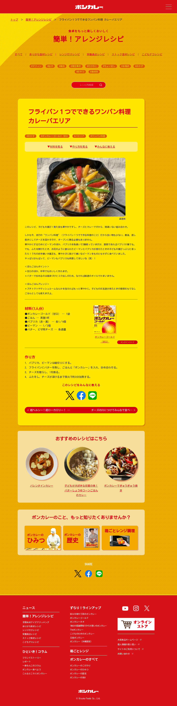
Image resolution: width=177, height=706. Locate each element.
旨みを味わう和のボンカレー (83, 614)
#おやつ (80, 72)
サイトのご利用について (129, 649)
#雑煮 (62, 66)
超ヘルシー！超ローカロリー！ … (48, 410)
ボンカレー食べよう (31, 669)
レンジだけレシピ (69, 54)
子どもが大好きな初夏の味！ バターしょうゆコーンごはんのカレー (81, 490)
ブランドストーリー (31, 658)
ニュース (28, 607)
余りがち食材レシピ (41, 54)
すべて (18, 54)
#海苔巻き (76, 66)
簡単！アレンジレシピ (39, 19)
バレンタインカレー (41, 485)
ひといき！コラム (34, 651)
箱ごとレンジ (79, 651)
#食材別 (94, 72)
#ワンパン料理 (98, 136)
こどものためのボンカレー (82, 634)
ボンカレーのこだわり (80, 665)
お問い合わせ (124, 654)
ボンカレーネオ (77, 622)
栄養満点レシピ (96, 54)
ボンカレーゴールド (79, 618)
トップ (14, 19)
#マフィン (36, 66)
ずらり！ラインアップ (85, 607)
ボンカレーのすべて (84, 659)
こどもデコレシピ (152, 54)
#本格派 (125, 66)
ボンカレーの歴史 (78, 673)
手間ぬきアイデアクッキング (35, 622)
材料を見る (56, 146)
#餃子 (50, 66)
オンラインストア (127, 342)
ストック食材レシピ (123, 54)
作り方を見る (80, 146)
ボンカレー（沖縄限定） (81, 641)
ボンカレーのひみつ (79, 669)
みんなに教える (106, 146)
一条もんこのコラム (31, 665)
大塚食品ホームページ (128, 640)
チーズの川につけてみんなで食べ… (113, 410)
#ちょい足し (109, 66)
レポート (26, 661)
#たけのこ (92, 66)
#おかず (139, 66)
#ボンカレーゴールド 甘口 (54, 136)
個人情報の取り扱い (127, 644)
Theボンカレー (76, 630)
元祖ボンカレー (77, 638)
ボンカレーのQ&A (78, 677)
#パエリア (79, 136)
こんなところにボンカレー (34, 673)
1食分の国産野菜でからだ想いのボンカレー (88, 626)
